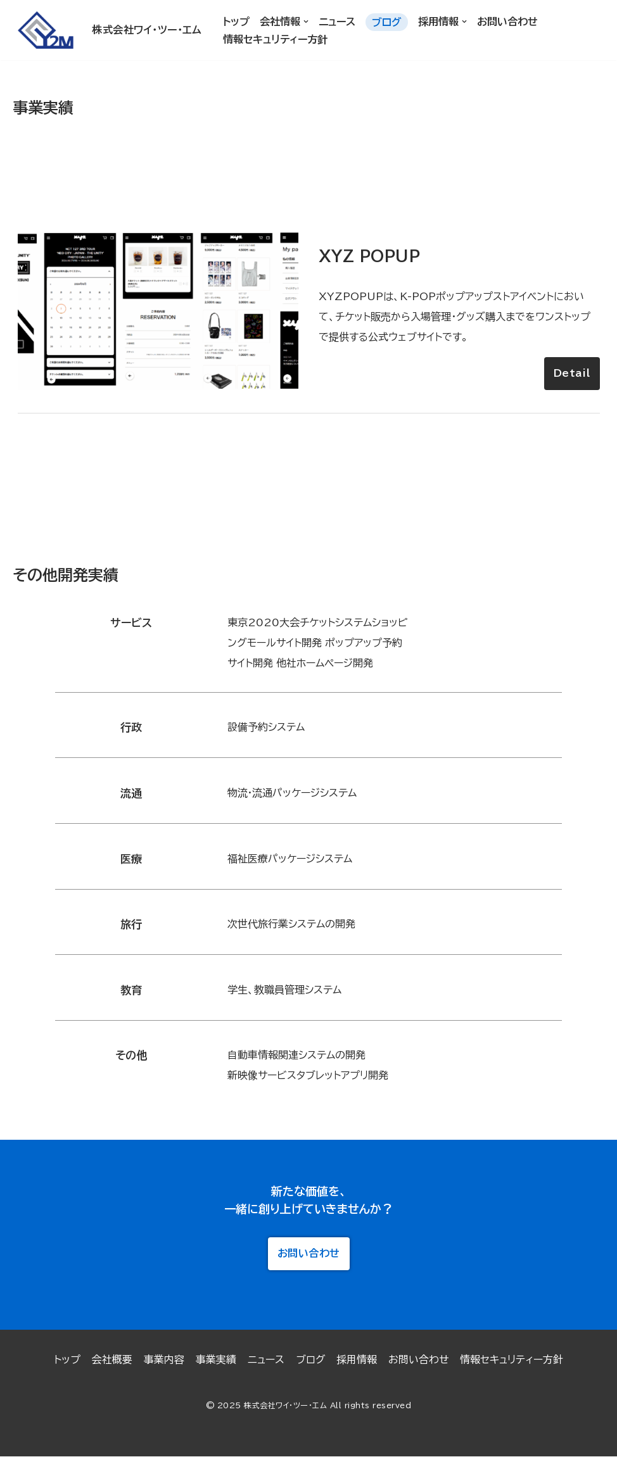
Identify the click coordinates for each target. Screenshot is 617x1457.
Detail (572, 373)
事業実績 (215, 1360)
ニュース (337, 21)
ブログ (387, 22)
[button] (305, 21)
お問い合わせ (507, 21)
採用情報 (356, 1360)
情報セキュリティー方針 (275, 39)
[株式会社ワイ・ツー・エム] (105, 30)
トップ (236, 21)
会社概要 (111, 1360)
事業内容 (163, 1360)
